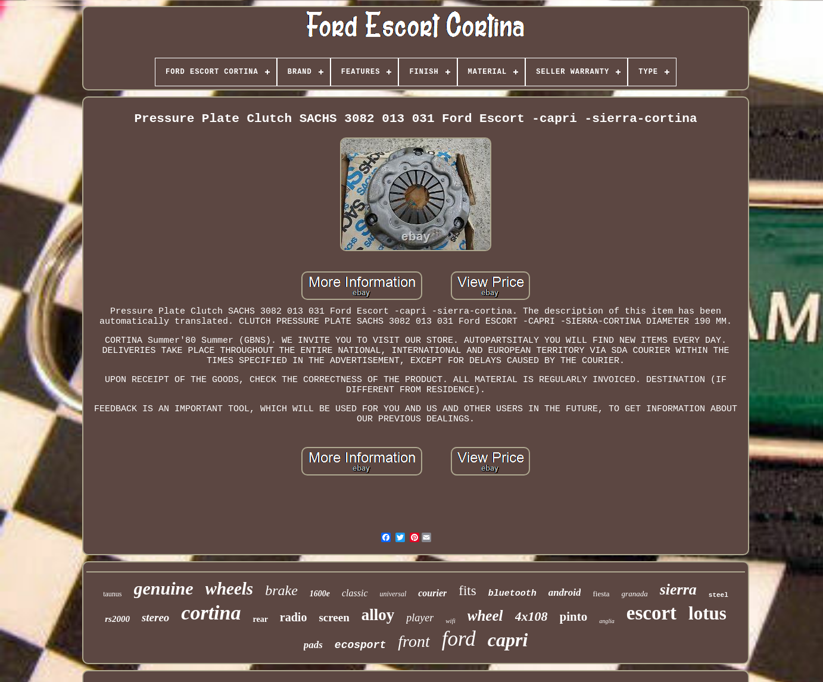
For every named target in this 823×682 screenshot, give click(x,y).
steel (718, 595)
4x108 (531, 616)
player (420, 618)
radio (293, 617)
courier (432, 593)
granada (635, 593)
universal (393, 594)
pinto (574, 616)
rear (259, 619)
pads (313, 644)
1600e (320, 593)
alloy (378, 615)
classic (355, 593)
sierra (678, 589)
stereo (155, 617)
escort (651, 613)
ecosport (360, 645)
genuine (164, 588)
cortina (211, 613)
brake (281, 590)
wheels (229, 588)
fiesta (601, 593)
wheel (485, 616)
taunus (112, 594)
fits (467, 590)
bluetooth (512, 594)
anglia (607, 621)
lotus (707, 613)
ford (459, 638)
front (413, 641)
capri (508, 639)
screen (334, 617)
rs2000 (117, 619)
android (564, 592)
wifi (450, 620)
